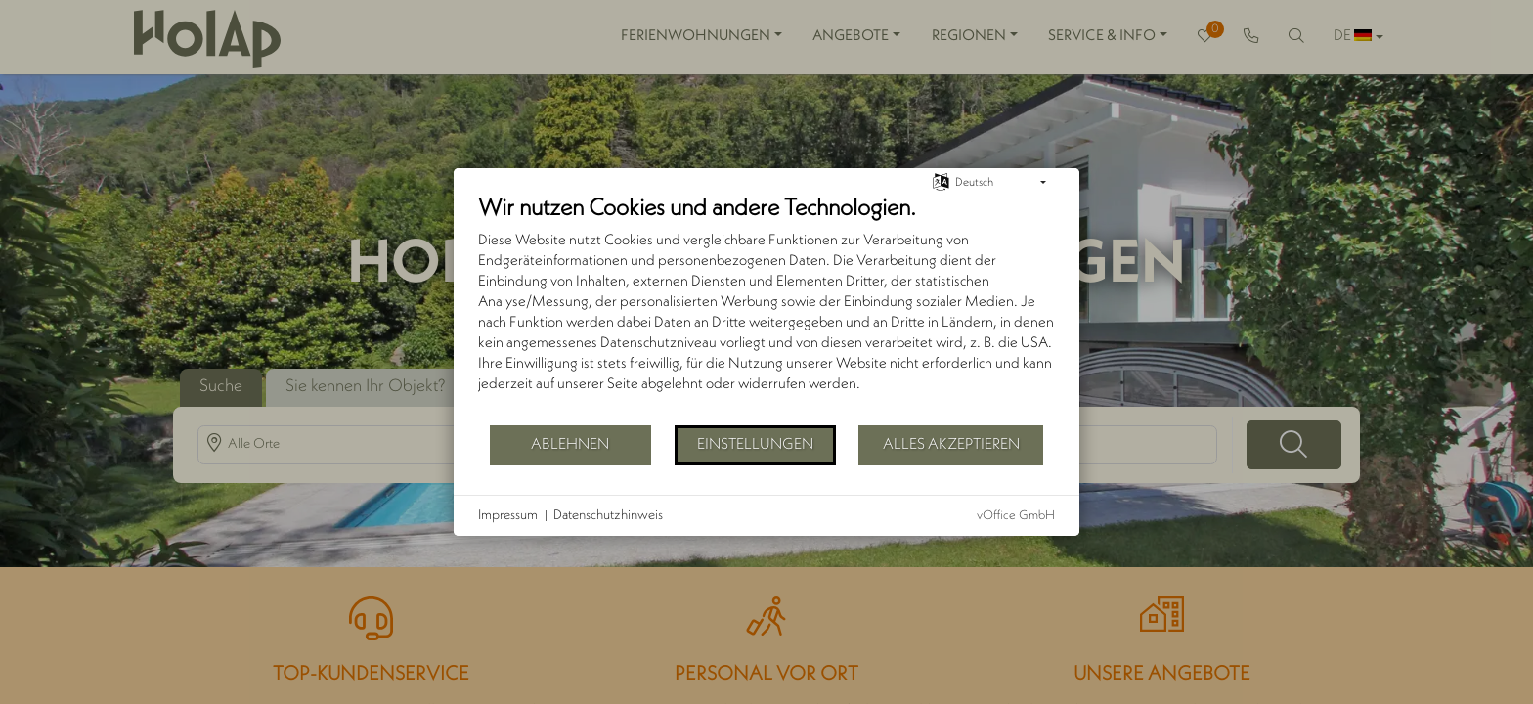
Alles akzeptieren (951, 445)
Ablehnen (570, 445)
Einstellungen (755, 445)
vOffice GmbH (1016, 515)
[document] (766, 309)
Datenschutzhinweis (608, 515)
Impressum (508, 515)
